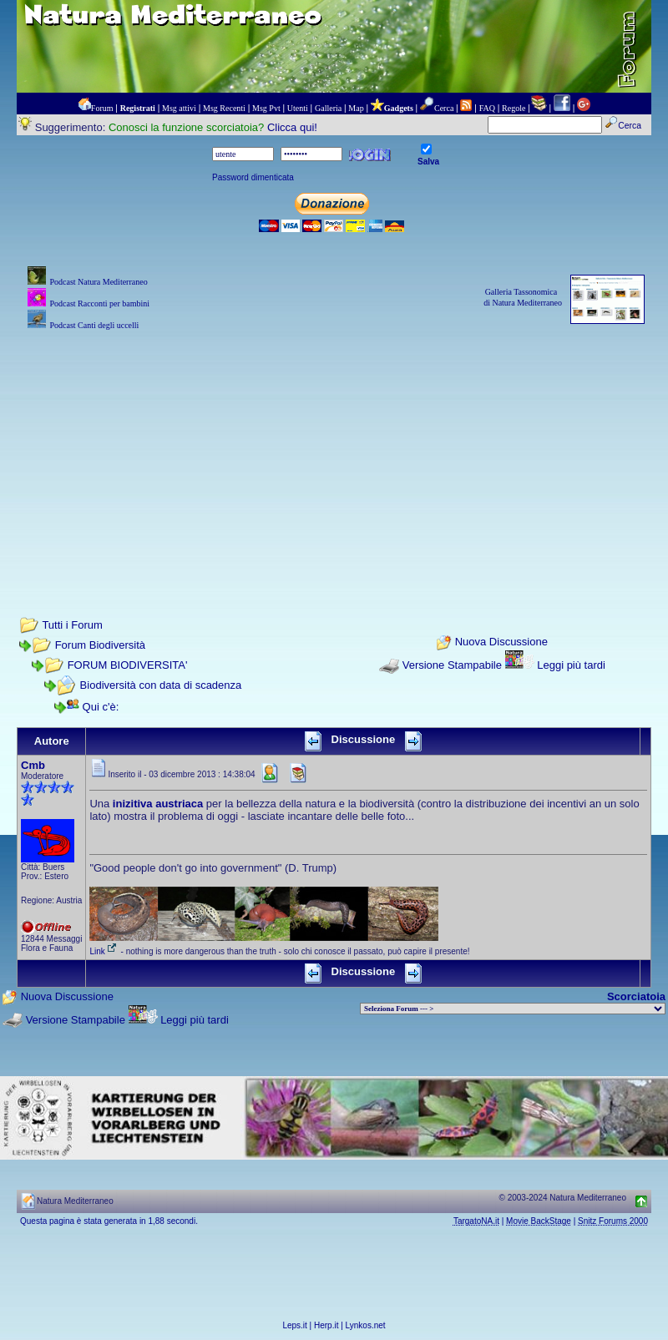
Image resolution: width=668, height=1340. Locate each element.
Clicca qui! (292, 127)
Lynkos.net (366, 1325)
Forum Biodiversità (100, 645)
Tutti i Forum (72, 625)
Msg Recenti (224, 108)
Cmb (33, 765)
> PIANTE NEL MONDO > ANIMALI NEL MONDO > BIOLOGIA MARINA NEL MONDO (512, 1008)
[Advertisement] (334, 451)
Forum (102, 108)
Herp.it (326, 1325)
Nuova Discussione (501, 642)
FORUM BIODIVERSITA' (128, 665)
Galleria (328, 108)
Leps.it (294, 1325)
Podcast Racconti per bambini (99, 303)
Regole (513, 108)
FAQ (487, 108)
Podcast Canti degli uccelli (94, 325)
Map (355, 108)
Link (103, 951)
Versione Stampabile (452, 665)
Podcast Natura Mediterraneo (98, 281)
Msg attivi (179, 108)
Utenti (297, 108)
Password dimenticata (253, 177)
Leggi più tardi (571, 665)
